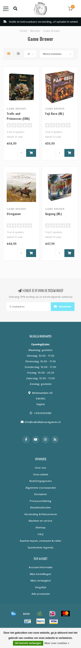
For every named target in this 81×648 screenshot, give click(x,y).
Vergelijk (40, 587)
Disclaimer (40, 494)
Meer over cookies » (56, 643)
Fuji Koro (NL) (54, 113)
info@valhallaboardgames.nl (42, 422)
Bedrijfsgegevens (40, 481)
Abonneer (62, 306)
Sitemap (40, 527)
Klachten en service (40, 521)
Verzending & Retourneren (40, 514)
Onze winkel (40, 474)
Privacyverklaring (40, 501)
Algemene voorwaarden (40, 487)
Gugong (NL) (53, 213)
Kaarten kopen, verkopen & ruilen (40, 541)
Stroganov (14, 213)
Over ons (40, 467)
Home (23, 30)
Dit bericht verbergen (28, 643)
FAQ (40, 534)
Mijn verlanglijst (40, 580)
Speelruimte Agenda (40, 547)
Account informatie (40, 567)
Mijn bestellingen (40, 574)
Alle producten (40, 594)
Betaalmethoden (40, 507)
